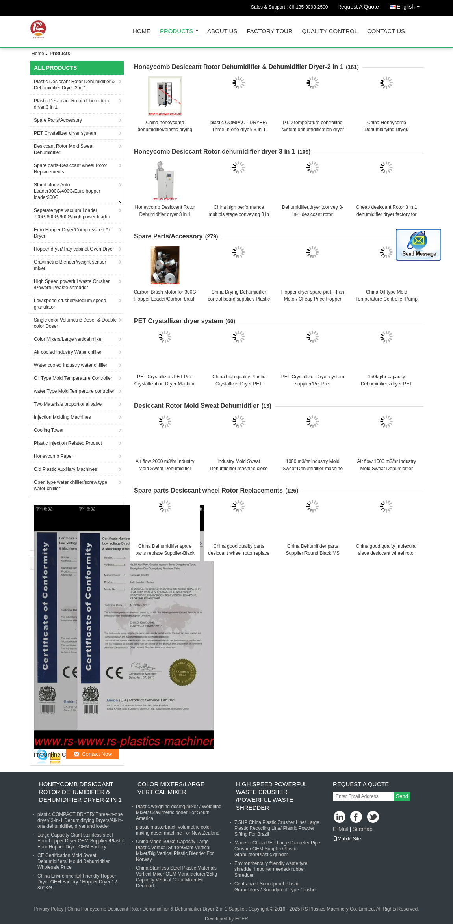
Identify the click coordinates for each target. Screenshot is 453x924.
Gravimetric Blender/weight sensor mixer (70, 265)
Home (141, 31)
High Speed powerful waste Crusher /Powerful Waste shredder (72, 284)
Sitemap (362, 829)
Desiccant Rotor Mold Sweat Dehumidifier (63, 149)
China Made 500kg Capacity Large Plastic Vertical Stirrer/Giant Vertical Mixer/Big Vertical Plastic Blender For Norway (175, 850)
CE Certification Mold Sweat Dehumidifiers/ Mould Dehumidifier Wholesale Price (73, 861)
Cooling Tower (49, 430)
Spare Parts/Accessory (58, 120)
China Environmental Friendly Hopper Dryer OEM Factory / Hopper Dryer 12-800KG (78, 882)
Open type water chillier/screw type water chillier (70, 485)
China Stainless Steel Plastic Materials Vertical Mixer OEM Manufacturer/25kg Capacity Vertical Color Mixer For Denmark (176, 877)
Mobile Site (347, 839)
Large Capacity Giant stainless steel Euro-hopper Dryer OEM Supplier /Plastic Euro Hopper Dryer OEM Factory (80, 841)
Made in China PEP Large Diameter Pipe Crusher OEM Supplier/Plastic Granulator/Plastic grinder (277, 848)
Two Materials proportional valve (68, 404)
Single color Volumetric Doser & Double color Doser (75, 323)
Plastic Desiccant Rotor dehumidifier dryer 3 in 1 (72, 104)
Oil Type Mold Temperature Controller (73, 378)
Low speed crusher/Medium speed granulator (70, 304)
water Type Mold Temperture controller (74, 391)
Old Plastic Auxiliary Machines (65, 469)
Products (176, 31)
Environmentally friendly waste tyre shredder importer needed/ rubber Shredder (270, 869)
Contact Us (386, 31)
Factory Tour (269, 31)
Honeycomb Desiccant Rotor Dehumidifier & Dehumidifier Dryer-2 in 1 (238, 66)
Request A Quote (358, 7)
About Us (222, 31)
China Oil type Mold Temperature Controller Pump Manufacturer (387, 299)
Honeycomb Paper (53, 456)
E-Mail (341, 829)
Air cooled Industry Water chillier (68, 352)
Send (402, 796)
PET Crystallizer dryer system (65, 133)
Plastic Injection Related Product (68, 443)
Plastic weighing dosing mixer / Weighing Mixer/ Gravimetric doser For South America (178, 812)
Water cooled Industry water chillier (70, 365)
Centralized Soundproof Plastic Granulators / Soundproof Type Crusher (275, 886)
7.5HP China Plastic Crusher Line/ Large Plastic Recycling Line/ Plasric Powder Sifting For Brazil (276, 828)
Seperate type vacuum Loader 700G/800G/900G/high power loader (72, 213)
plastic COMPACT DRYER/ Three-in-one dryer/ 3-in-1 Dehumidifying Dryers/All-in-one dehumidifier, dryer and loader (80, 820)
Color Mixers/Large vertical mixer (68, 339)
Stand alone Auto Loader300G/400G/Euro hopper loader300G (67, 191)
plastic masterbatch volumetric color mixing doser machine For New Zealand (177, 830)
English (410, 5)
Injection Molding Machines (62, 417)
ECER (241, 919)
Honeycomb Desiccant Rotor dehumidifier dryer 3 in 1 (214, 151)
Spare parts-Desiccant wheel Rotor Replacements (70, 169)
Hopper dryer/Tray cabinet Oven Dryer (74, 249)
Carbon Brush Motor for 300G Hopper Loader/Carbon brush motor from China (165, 299)
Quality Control (330, 31)
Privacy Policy (48, 909)
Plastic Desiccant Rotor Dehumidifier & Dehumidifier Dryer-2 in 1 (74, 85)
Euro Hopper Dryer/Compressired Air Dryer (72, 233)
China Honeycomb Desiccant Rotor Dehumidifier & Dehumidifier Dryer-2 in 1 (147, 909)
